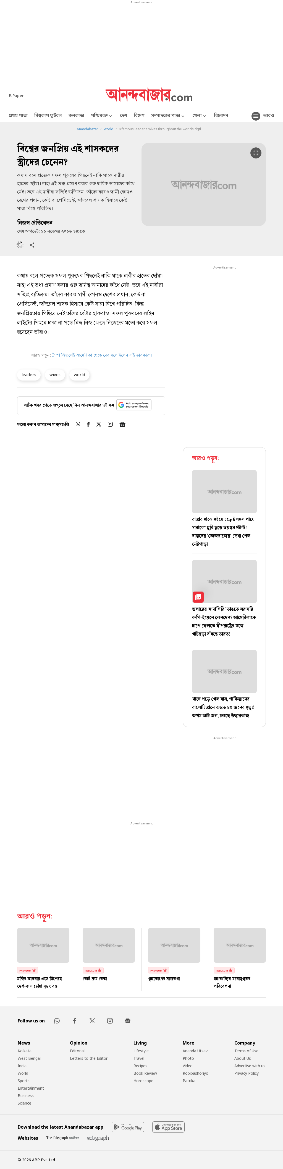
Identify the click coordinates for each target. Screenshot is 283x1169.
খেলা (199, 116)
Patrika (189, 1080)
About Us (242, 1058)
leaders (29, 374)
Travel (138, 1058)
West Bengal (29, 1058)
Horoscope (143, 1080)
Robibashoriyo (195, 1073)
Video (188, 1065)
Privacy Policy (246, 1073)
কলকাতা (76, 116)
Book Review (145, 1073)
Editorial (77, 1050)
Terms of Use (246, 1050)
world (79, 374)
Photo (188, 1058)
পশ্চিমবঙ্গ (102, 116)
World (108, 129)
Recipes (140, 1065)
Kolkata (25, 1050)
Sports (24, 1080)
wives (55, 374)
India (22, 1065)
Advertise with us (249, 1065)
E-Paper (16, 95)
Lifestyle (141, 1050)
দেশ (123, 116)
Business (26, 1095)
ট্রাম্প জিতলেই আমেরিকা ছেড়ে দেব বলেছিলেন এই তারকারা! (102, 356)
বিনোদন (221, 116)
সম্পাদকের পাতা (168, 116)
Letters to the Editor (89, 1058)
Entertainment (31, 1088)
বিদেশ (139, 116)
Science (24, 1103)
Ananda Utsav (195, 1050)
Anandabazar (87, 129)
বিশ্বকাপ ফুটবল (48, 116)
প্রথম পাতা (18, 116)
